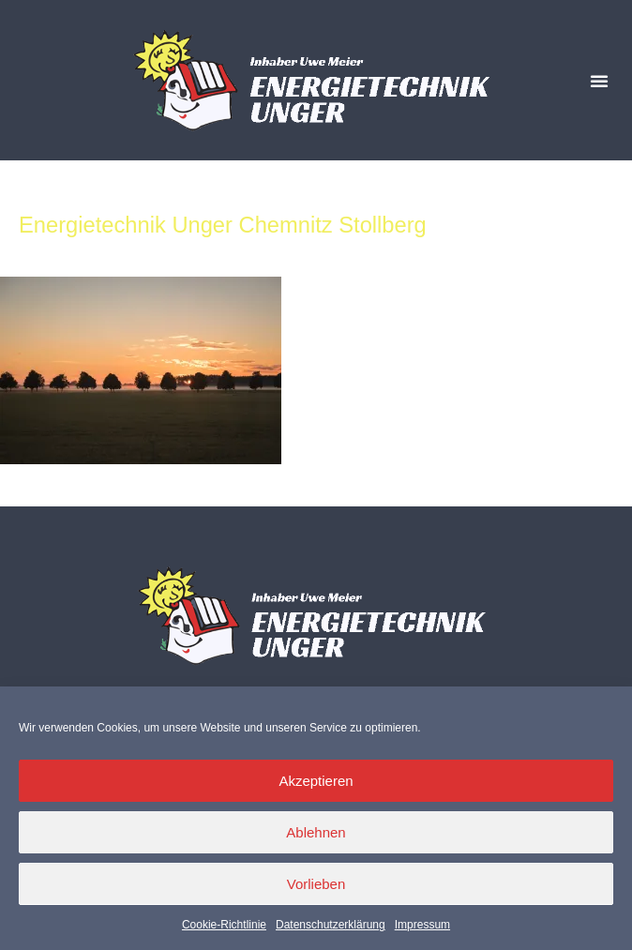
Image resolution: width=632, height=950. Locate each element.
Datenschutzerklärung (330, 924)
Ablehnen (315, 832)
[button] (599, 81)
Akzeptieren (315, 781)
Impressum (422, 924)
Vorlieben (316, 884)
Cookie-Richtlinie (224, 924)
